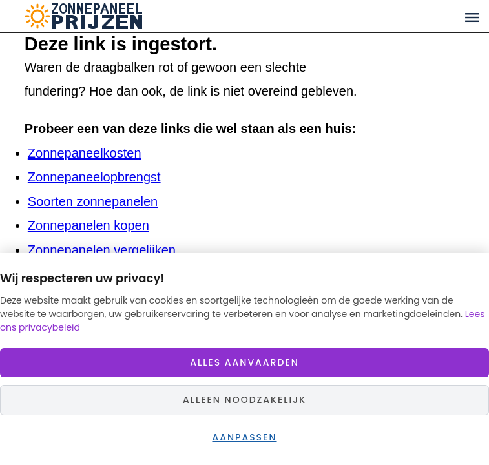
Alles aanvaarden (244, 362)
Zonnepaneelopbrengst (94, 177)
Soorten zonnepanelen (93, 201)
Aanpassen (244, 437)
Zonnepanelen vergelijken (102, 250)
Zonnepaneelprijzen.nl (133, 16)
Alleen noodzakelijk (244, 399)
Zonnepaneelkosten (84, 153)
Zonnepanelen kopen (88, 225)
